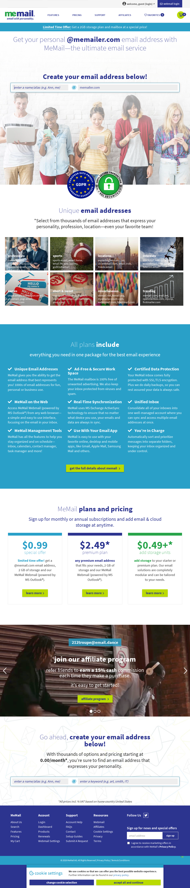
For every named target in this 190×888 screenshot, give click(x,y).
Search (15, 826)
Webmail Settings (49, 841)
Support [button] (100, 15)
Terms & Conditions (120, 860)
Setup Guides (74, 836)
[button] (181, 15)
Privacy (98, 836)
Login (41, 822)
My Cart (15, 841)
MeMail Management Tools (35, 430)
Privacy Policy (103, 860)
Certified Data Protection (153, 369)
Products (44, 831)
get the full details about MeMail (95, 468)
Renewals (44, 836)
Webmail (99, 822)
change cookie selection (61, 882)
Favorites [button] (154, 15)
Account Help (74, 822)
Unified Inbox (143, 401)
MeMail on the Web (28, 401)
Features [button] (53, 15)
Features (16, 831)
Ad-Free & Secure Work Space (91, 371)
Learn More (35, 593)
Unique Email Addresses (33, 369)
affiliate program (95, 699)
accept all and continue (128, 882)
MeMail (70, 860)
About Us (16, 822)
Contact (71, 831)
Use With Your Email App (92, 430)
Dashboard (45, 826)
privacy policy (121, 875)
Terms (97, 841)
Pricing (15, 836)
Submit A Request (77, 841)
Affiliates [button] (125, 15)
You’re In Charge (146, 430)
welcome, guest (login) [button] (138, 3)
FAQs (69, 826)
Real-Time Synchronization (95, 401)
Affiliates (99, 826)
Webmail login (169, 3)
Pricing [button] (77, 15)
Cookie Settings (103, 831)
